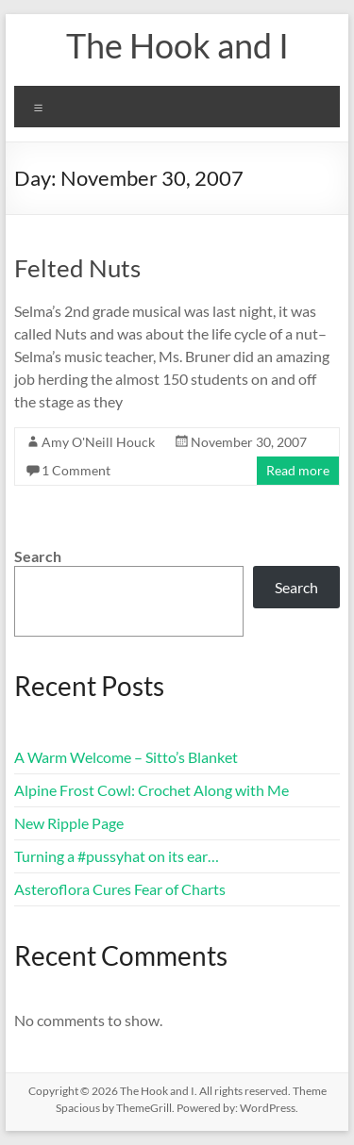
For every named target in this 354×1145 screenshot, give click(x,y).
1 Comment (76, 470)
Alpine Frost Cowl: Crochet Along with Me (151, 790)
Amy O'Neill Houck (98, 442)
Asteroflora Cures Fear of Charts (120, 889)
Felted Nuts (77, 268)
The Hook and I (177, 45)
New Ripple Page (69, 823)
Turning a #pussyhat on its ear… (116, 856)
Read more (297, 470)
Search (37, 556)
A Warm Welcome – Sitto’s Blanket (126, 757)
